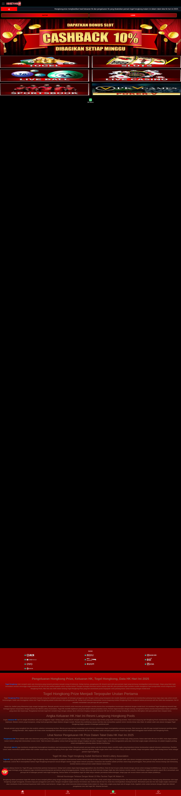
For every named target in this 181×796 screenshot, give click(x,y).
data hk (14, 747)
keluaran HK (12, 720)
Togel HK (6, 759)
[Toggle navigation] (3, 4)
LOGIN (133, 15)
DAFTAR (45, 15)
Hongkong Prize (14, 698)
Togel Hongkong (11, 684)
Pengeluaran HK (9, 739)
